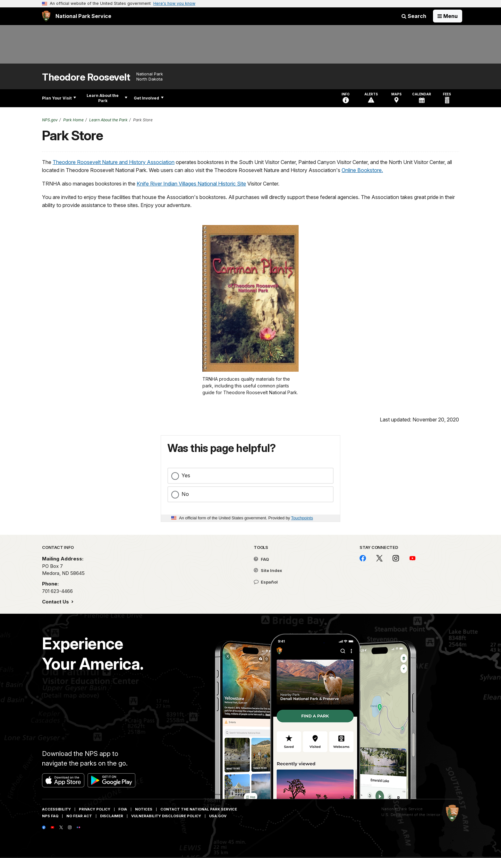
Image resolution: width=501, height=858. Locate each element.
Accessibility (56, 809)
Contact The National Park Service (198, 809)
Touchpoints (302, 518)
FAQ (261, 559)
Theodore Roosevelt (86, 77)
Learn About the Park (107, 98)
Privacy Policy (94, 809)
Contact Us (56, 602)
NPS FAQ (50, 816)
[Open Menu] (447, 16)
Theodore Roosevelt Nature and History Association (113, 162)
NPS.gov (50, 119)
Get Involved (149, 98)
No (185, 494)
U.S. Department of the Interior (411, 814)
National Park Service (402, 809)
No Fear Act (79, 816)
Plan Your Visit (59, 98)
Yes (186, 475)
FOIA (122, 809)
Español (266, 582)
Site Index (268, 570)
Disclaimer (111, 816)
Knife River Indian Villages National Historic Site (191, 183)
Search (414, 16)
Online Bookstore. (362, 170)
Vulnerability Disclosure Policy (166, 816)
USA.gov (217, 816)
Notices (143, 809)
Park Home (73, 119)
